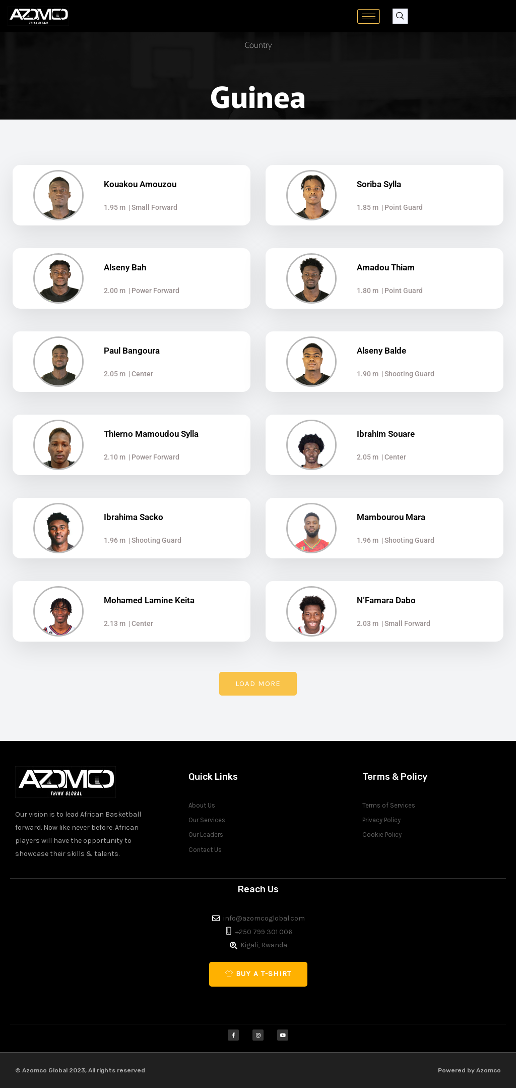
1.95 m (114, 207)
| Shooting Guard (406, 374)
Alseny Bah (125, 267)
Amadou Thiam (386, 267)
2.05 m (114, 374)
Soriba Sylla (379, 184)
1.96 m (114, 540)
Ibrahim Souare (386, 434)
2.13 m (114, 623)
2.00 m (114, 291)
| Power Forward (152, 291)
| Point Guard (400, 207)
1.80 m (367, 291)
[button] (258, 684)
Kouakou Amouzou (140, 184)
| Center (139, 374)
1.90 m (367, 374)
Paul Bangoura (132, 351)
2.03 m (367, 623)
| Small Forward (151, 207)
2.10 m (114, 457)
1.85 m (367, 207)
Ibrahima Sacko (133, 517)
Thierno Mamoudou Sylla (151, 434)
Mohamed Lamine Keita (149, 600)
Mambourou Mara (391, 517)
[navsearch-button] (400, 16)
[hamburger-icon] (368, 16)
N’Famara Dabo (386, 600)
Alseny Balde (381, 351)
